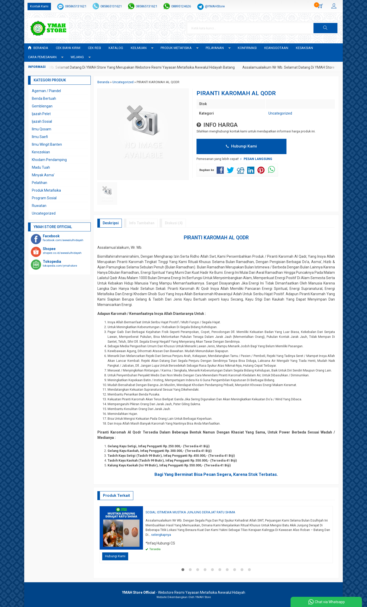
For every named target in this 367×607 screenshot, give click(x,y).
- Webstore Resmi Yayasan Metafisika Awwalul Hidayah (183, 592)
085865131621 (75, 6)
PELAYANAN (215, 48)
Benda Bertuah (44, 98)
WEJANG (77, 57)
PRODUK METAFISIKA (176, 48)
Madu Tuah (41, 167)
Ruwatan (39, 206)
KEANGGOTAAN (276, 48)
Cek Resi (94, 48)
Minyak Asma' (43, 175)
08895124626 (181, 6)
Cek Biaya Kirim (68, 48)
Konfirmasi (247, 48)
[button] (325, 28)
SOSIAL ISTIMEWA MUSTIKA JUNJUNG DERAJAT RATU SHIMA (190, 512)
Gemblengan (42, 106)
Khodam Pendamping (49, 160)
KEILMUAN (139, 48)
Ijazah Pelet (41, 114)
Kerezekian (41, 152)
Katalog (116, 48)
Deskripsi (111, 223)
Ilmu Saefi (40, 137)
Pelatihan (39, 183)
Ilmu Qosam (41, 129)
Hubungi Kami (241, 146)
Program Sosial (44, 198)
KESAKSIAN (304, 48)
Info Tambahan (141, 223)
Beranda (38, 48)
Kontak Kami (39, 6)
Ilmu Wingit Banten (47, 144)
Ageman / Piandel (46, 91)
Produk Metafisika (46, 190)
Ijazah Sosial (42, 121)
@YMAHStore (215, 6)
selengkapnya (161, 535)
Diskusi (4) (174, 223)
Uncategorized (280, 113)
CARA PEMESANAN (42, 57)
